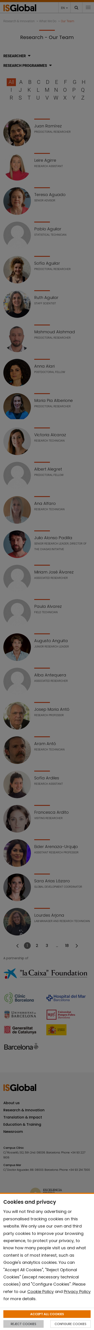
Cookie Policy (40, 1291)
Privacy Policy (77, 1291)
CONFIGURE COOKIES (70, 1324)
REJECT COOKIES (23, 1324)
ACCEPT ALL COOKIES (47, 1314)
